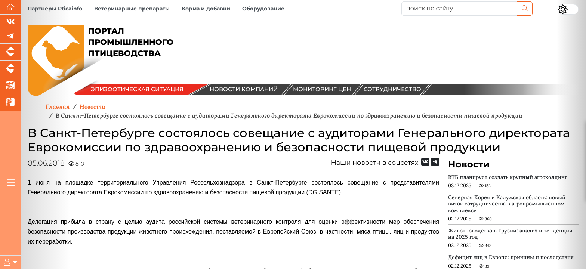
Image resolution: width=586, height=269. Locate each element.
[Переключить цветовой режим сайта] (568, 9)
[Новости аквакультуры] (10, 85)
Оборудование (263, 8)
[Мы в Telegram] (10, 36)
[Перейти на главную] (10, 7)
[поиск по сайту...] (459, 8)
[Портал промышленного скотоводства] (10, 69)
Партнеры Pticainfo (55, 8)
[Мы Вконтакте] (10, 22)
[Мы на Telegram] (435, 162)
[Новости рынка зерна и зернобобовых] (10, 102)
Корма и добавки (206, 8)
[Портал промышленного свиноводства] (10, 52)
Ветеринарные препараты (132, 8)
